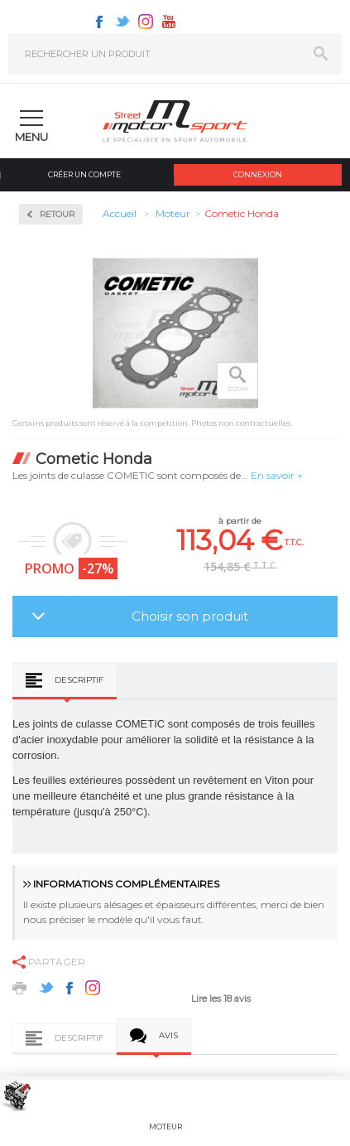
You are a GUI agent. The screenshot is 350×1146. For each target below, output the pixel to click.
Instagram (145, 21)
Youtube (168, 21)
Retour (57, 214)
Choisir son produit (190, 616)
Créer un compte (84, 174)
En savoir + (277, 475)
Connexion (257, 174)
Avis (168, 1035)
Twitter (122, 21)
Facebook (99, 21)
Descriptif (79, 680)
